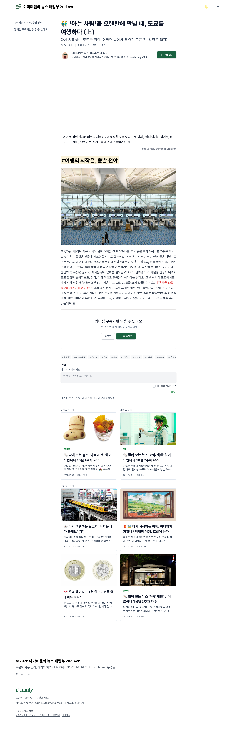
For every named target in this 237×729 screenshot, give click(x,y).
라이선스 (66, 715)
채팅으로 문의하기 (74, 703)
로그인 (108, 336)
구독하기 (166, 55)
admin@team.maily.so (48, 703)
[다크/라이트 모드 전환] (206, 6)
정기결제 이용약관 (51, 715)
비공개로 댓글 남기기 (166, 386)
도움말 (19, 697)
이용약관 (20, 715)
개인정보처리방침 (33, 715)
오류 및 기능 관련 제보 (37, 697)
